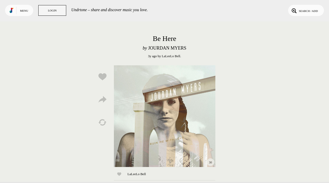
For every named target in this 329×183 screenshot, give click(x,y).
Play (164, 116)
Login (52, 10)
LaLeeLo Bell (171, 56)
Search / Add (304, 10)
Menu (24, 10)
